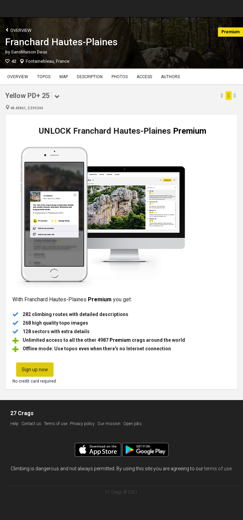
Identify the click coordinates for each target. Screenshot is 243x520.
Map (63, 76)
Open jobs (132, 423)
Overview (18, 30)
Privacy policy (82, 423)
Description (90, 76)
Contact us (31, 423)
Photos (120, 76)
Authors (170, 76)
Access (144, 76)
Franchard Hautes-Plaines (61, 42)
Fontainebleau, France (47, 61)
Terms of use (55, 423)
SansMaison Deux (29, 52)
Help (14, 423)
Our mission (108, 423)
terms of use (218, 468)
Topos (43, 76)
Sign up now (35, 369)
